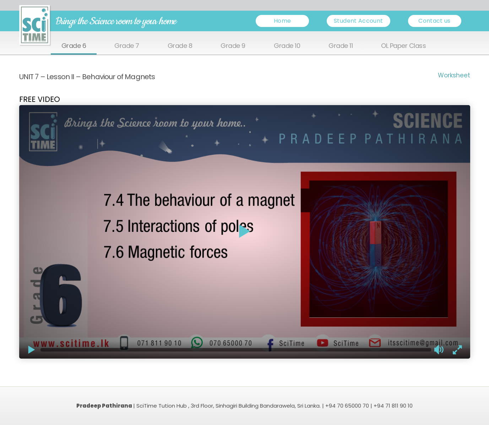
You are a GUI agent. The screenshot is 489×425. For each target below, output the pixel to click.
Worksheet (454, 75)
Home (282, 21)
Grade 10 (287, 46)
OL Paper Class (403, 46)
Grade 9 (233, 46)
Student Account (358, 21)
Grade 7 (126, 46)
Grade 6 (73, 46)
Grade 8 (180, 46)
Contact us (434, 21)
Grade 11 (340, 46)
